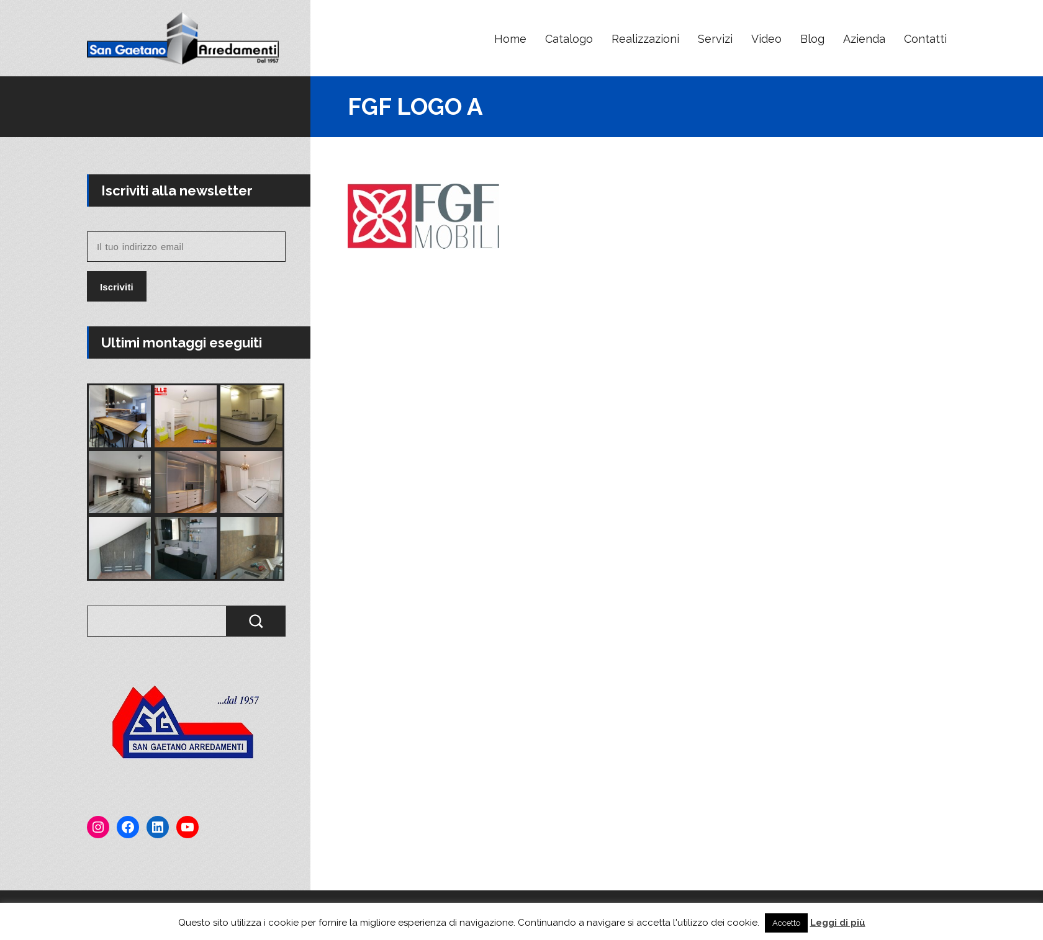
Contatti (925, 38)
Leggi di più (837, 922)
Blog (812, 38)
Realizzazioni (645, 38)
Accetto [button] (786, 923)
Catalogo (569, 38)
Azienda (864, 38)
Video (766, 38)
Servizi (715, 38)
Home (510, 38)
